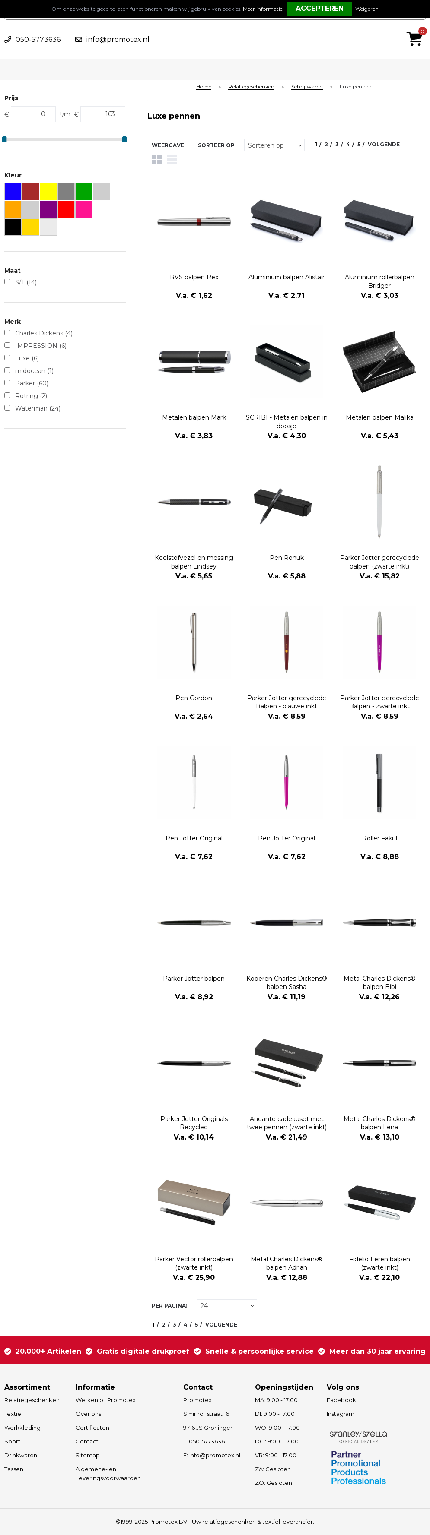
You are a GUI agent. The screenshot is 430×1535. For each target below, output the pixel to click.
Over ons (88, 1413)
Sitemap (88, 1455)
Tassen (13, 1469)
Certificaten (92, 1427)
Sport (12, 1441)
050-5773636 (38, 39)
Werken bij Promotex (106, 1399)
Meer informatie (263, 9)
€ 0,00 (416, 27)
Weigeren (367, 9)
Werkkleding (22, 1427)
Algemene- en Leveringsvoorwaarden (108, 1473)
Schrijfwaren (307, 87)
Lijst (172, 159)
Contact (87, 1441)
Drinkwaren (20, 1455)
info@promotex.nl (118, 39)
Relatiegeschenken (251, 87)
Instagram (340, 1413)
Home (203, 87)
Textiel (13, 1413)
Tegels (157, 159)
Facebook (341, 1399)
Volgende (384, 144)
